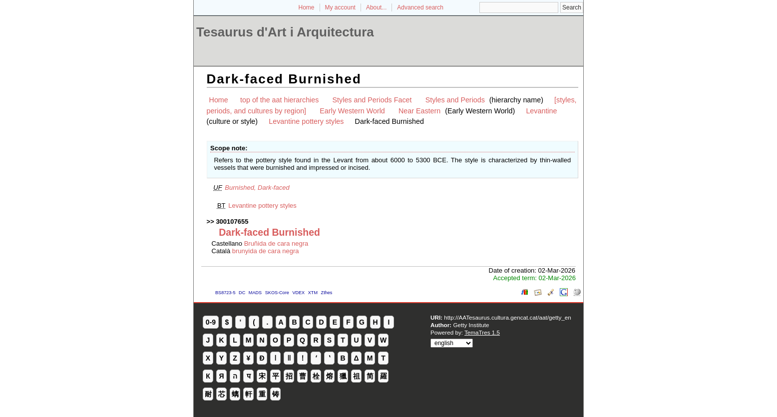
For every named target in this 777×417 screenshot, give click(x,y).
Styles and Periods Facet (372, 100)
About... (376, 7)
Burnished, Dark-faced (257, 187)
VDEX (298, 292)
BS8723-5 (225, 292)
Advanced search (420, 7)
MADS (255, 292)
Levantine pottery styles (306, 121)
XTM (313, 292)
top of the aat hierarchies (279, 100)
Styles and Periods (455, 100)
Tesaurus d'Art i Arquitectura (285, 31)
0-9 (211, 322)
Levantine (541, 111)
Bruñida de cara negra (276, 243)
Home (307, 7)
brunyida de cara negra (265, 251)
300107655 (232, 221)
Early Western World (352, 111)
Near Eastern (419, 111)
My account (340, 7)
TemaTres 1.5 (482, 332)
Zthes (327, 292)
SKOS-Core (277, 292)
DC (242, 292)
